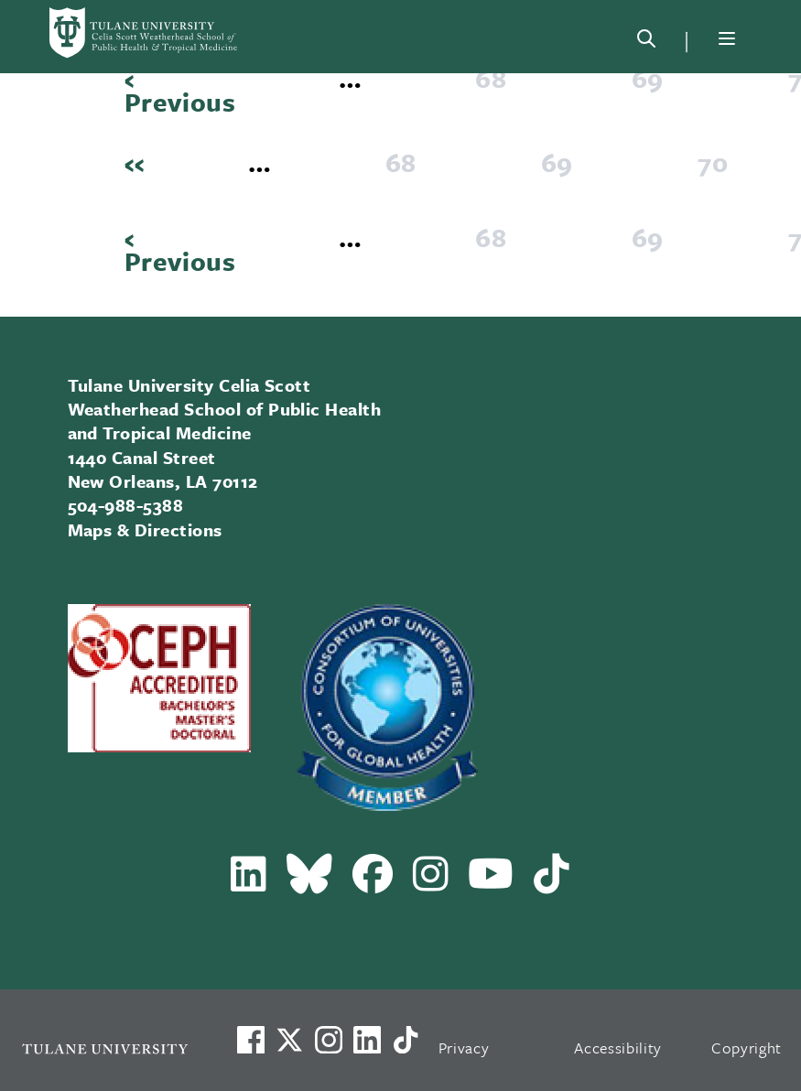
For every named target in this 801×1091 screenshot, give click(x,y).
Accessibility (618, 1047)
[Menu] (727, 38)
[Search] (646, 42)
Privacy (464, 1047)
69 (653, 78)
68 (496, 78)
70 (718, 162)
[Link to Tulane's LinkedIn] (367, 1039)
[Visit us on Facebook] (251, 1039)
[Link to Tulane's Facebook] (328, 1039)
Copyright (746, 1047)
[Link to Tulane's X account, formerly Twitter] (289, 1039)
